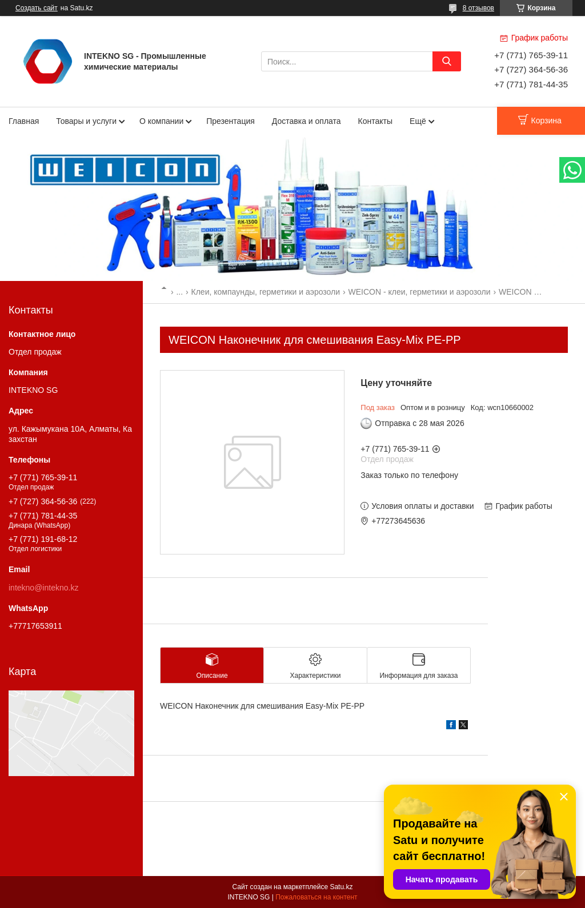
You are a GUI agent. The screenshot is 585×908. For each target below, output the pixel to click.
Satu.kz (341, 887)
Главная (24, 121)
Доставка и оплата (306, 121)
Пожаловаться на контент (316, 897)
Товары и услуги (86, 121)
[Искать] (446, 61)
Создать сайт (36, 8)
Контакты (375, 121)
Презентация (230, 121)
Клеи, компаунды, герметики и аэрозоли (265, 291)
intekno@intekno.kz (43, 587)
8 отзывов (478, 8)
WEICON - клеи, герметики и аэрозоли (419, 291)
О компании (161, 121)
